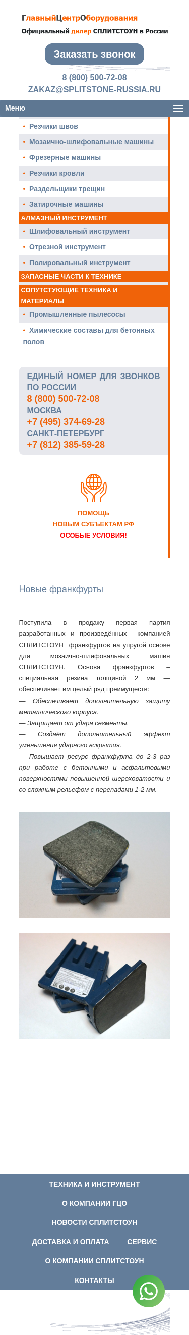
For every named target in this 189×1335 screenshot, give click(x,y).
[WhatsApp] (149, 1293)
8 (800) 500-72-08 (94, 77)
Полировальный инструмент (80, 263)
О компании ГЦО (94, 1203)
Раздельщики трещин (67, 189)
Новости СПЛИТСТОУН (95, 1222)
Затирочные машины (66, 204)
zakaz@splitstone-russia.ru (94, 89)
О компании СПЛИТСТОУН (94, 1261)
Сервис (142, 1242)
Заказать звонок (95, 54)
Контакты (94, 1280)
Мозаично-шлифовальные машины (91, 142)
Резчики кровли (56, 173)
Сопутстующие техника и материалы (69, 295)
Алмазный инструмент (64, 218)
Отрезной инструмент (67, 247)
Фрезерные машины (65, 157)
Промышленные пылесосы (77, 314)
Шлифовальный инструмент (79, 231)
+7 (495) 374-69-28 (66, 422)
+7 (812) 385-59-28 (66, 445)
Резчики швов (53, 126)
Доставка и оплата (70, 1242)
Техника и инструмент (94, 1184)
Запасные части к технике (71, 276)
